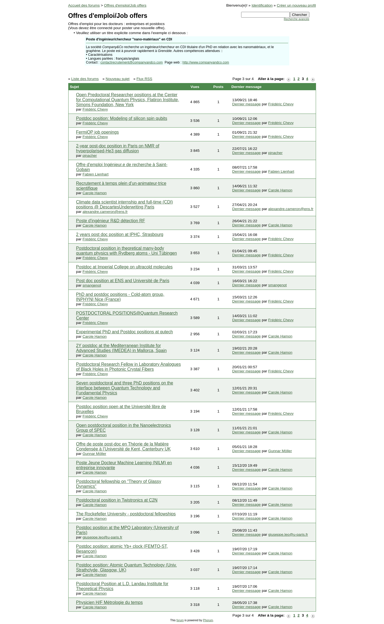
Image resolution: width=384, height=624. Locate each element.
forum (180, 620)
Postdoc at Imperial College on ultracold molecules (124, 267)
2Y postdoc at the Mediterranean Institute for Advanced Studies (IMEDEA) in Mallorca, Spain (121, 348)
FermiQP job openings (97, 132)
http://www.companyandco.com (206, 62)
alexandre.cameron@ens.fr (105, 212)
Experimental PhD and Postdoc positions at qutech (124, 331)
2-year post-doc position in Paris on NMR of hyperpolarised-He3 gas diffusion (117, 148)
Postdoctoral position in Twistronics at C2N (116, 500)
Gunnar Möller (94, 454)
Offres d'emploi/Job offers (125, 5)
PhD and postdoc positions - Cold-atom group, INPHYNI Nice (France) (120, 297)
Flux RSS (144, 79)
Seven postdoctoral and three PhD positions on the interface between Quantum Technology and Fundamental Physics (124, 388)
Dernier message (246, 104)
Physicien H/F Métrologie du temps (109, 602)
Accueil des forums (84, 5)
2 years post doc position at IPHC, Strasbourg (119, 234)
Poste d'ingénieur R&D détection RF (110, 220)
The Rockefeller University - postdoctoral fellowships (126, 514)
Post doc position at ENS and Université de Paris (122, 280)
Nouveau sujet (118, 79)
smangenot (92, 285)
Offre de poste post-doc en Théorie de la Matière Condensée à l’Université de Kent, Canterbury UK (123, 446)
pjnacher (90, 155)
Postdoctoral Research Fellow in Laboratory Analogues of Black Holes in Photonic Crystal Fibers (128, 367)
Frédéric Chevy (95, 109)
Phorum (208, 620)
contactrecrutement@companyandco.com (131, 62)
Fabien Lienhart (95, 174)
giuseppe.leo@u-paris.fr (102, 537)
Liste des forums (85, 79)
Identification (262, 5)
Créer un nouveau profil (296, 5)
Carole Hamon (95, 193)
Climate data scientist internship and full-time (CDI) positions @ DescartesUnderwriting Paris (124, 204)
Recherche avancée (296, 19)
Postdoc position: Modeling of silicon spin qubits (121, 118)
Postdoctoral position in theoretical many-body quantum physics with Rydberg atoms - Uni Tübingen (126, 250)
